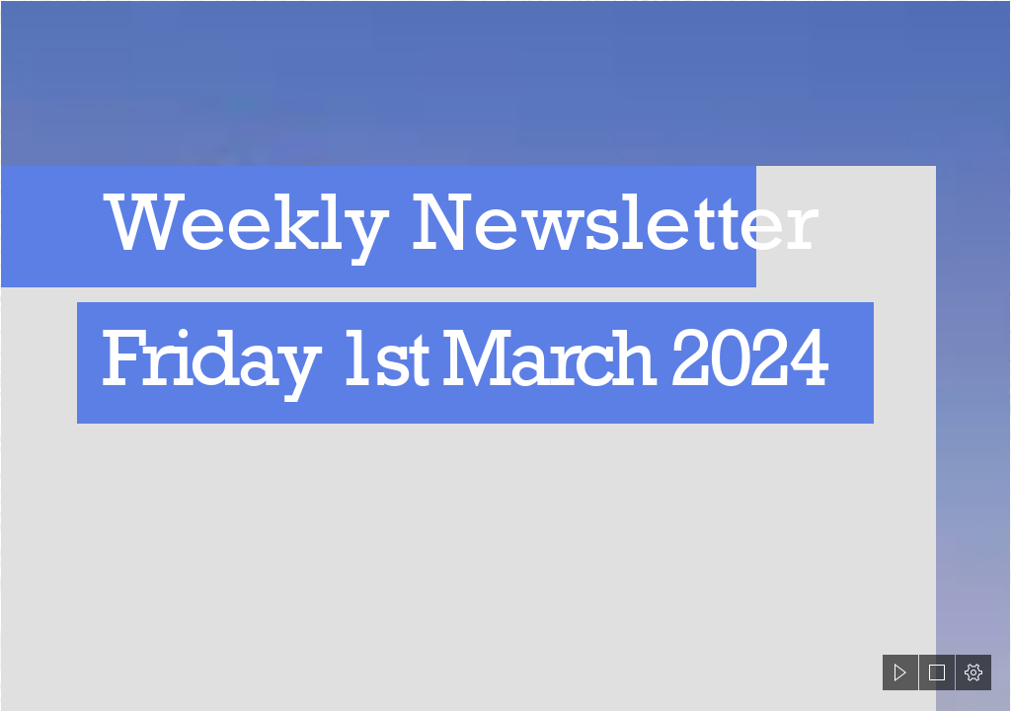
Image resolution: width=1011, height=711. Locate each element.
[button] (900, 672)
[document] (505, 355)
